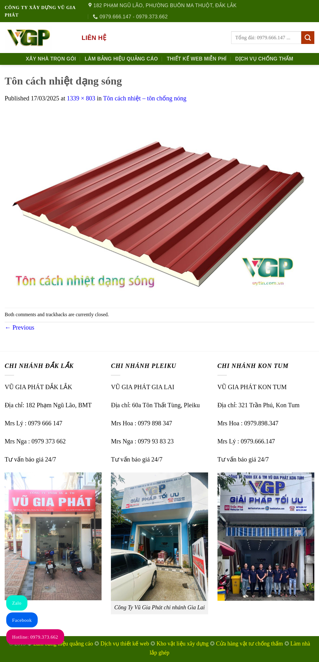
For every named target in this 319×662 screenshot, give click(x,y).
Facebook (22, 620)
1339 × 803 (81, 98)
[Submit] (307, 37)
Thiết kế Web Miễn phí (196, 58)
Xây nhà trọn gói (51, 58)
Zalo (16, 603)
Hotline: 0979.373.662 (35, 637)
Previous (19, 327)
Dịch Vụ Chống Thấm (264, 58)
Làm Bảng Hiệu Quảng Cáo (121, 58)
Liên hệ (94, 37)
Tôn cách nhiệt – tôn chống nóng (144, 98)
